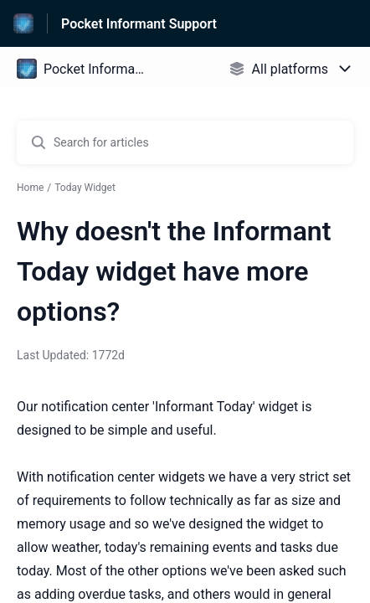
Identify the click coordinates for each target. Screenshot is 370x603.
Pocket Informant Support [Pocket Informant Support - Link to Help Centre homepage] (139, 24)
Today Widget (85, 187)
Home (30, 187)
